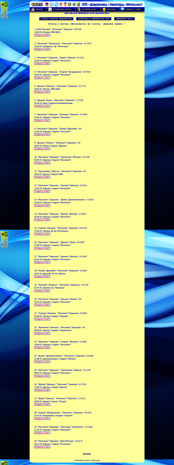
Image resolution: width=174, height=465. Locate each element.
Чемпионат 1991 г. (124, 19)
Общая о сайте (130, 9)
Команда (109, 9)
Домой (36, 9)
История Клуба (87, 9)
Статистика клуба (59, 9)
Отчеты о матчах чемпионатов (56, 19)
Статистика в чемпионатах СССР (94, 19)
